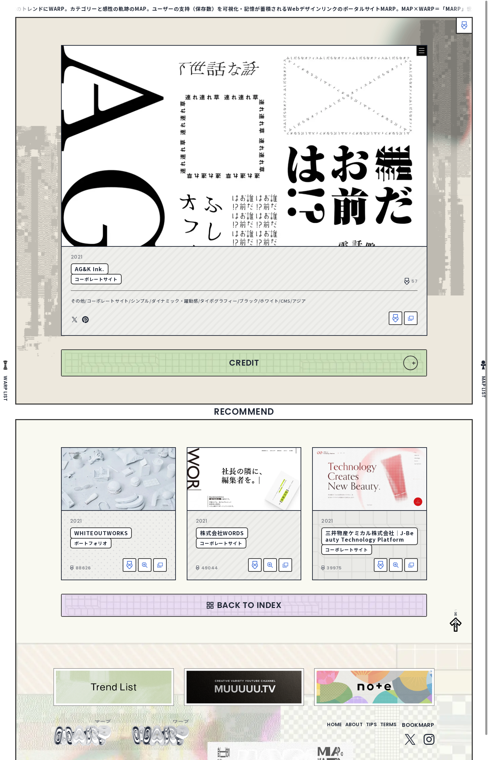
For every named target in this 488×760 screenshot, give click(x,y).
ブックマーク (461, 29)
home (315, 729)
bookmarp (418, 729)
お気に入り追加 (395, 318)
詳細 (144, 565)
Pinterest (85, 320)
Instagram (429, 743)
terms (386, 729)
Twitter (74, 320)
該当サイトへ (411, 318)
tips (363, 729)
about (340, 729)
